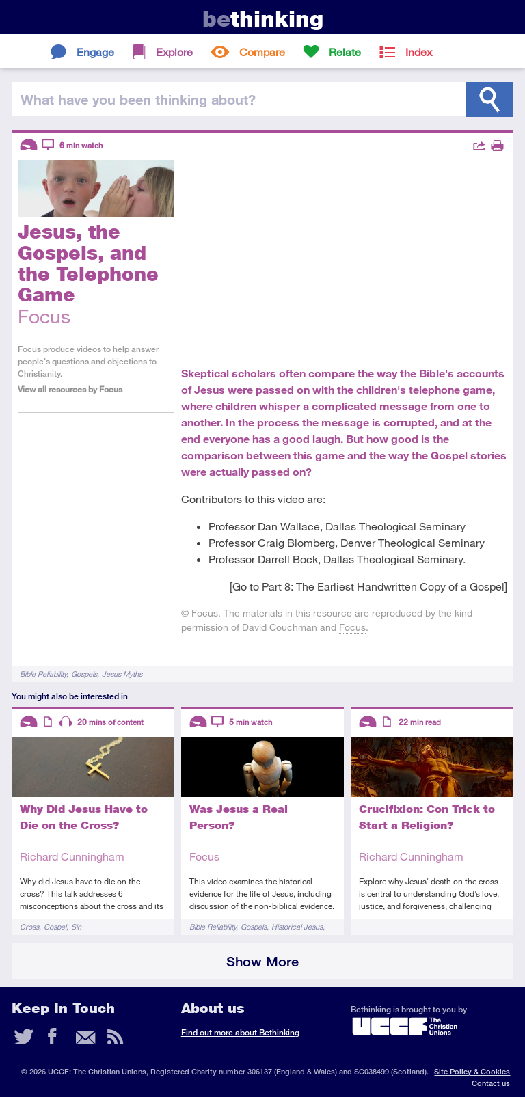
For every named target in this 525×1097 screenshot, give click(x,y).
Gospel (55, 926)
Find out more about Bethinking (240, 1032)
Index (418, 51)
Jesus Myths (122, 673)
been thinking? (138, 99)
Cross (29, 926)
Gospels (84, 673)
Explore (174, 51)
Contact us (491, 1083)
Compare (262, 51)
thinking (262, 18)
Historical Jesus (297, 926)
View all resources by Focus (70, 389)
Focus (352, 627)
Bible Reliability (43, 673)
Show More (262, 961)
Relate (345, 51)
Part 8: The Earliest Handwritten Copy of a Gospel (383, 586)
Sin (76, 926)
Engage (95, 51)
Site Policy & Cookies (472, 1071)
